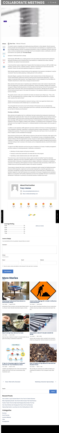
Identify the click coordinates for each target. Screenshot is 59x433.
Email (22, 260)
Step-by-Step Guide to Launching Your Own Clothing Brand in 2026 (17, 407)
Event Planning (5, 415)
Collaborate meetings (24, 3)
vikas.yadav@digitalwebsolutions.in (29, 191)
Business (4, 413)
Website (42, 260)
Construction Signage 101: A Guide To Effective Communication (43, 301)
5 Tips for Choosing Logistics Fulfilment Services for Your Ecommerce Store (13, 364)
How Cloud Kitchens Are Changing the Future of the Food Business (17, 405)
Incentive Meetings (6, 417)
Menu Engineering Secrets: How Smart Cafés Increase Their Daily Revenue (19, 400)
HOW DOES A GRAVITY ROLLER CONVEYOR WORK (41, 333)
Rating (4, 255)
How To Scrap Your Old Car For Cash (12, 333)
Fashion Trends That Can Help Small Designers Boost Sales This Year (18, 402)
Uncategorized (5, 421)
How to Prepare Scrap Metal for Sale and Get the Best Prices (42, 364)
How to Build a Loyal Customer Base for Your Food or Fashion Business (18, 398)
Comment (4, 244)
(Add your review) (40, 225)
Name (4, 260)
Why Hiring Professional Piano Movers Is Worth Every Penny (13, 301)
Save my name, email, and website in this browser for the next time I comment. (21, 266)
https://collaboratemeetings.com (29, 193)
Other (5, 21)
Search (3, 388)
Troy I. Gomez (6, 26)
